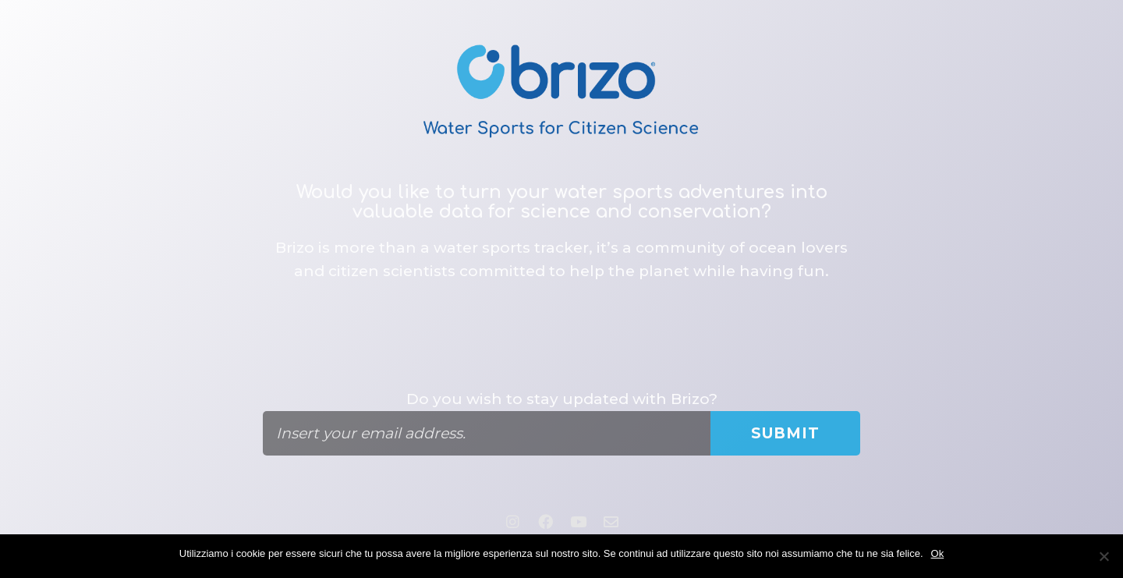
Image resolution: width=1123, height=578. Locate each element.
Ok (937, 553)
